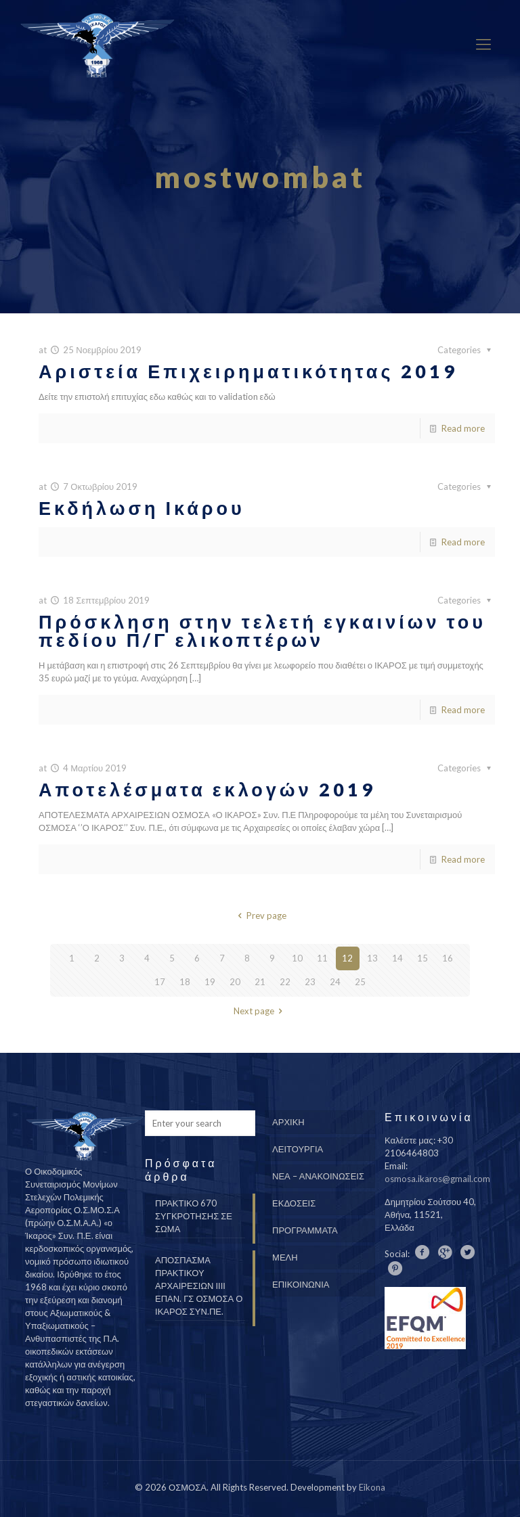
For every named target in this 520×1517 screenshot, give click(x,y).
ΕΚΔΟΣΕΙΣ (294, 1203)
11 (322, 958)
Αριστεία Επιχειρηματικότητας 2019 (248, 371)
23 (310, 981)
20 (235, 981)
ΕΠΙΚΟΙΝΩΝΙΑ (300, 1284)
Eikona (372, 1487)
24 (335, 981)
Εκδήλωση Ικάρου (142, 508)
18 (184, 981)
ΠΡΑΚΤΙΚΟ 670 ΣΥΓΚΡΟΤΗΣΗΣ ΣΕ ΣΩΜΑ (193, 1216)
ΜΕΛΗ (285, 1257)
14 (397, 958)
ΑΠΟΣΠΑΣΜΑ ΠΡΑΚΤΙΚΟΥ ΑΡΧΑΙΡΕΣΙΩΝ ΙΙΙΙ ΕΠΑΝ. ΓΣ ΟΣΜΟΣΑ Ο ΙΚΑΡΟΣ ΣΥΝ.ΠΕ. (198, 1285)
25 (360, 981)
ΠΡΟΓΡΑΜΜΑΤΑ (305, 1230)
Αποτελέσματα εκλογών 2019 (207, 789)
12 (347, 958)
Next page (260, 1010)
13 (372, 958)
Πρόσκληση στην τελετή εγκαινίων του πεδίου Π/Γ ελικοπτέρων (262, 630)
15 (422, 958)
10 (297, 958)
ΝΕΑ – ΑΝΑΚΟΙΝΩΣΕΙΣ (318, 1176)
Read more (463, 428)
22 (285, 981)
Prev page (260, 915)
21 (260, 981)
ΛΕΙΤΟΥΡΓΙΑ (297, 1149)
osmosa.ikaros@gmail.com (437, 1178)
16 (447, 958)
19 (209, 981)
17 (159, 981)
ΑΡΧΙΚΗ (288, 1121)
